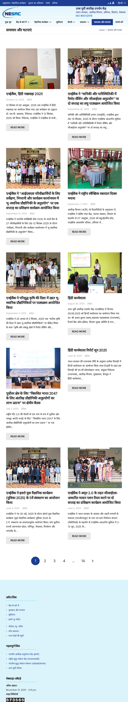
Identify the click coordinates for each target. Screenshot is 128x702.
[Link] (11, 12)
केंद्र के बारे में (14, 605)
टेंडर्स (48, 3)
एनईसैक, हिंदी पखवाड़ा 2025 (24, 94)
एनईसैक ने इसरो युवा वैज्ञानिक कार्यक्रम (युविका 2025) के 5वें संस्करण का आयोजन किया (32, 498)
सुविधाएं (12, 614)
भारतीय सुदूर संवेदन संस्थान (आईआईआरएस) (27, 663)
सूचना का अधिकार (35, 3)
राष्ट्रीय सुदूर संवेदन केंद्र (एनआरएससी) (24, 659)
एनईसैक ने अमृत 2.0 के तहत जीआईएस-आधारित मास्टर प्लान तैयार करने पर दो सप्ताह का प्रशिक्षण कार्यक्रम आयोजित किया (94, 498)
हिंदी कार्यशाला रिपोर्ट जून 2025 (87, 350)
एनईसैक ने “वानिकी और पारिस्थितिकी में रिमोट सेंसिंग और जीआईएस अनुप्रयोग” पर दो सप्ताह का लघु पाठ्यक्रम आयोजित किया (94, 98)
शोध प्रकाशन (14, 631)
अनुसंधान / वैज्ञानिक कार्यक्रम (14, 3)
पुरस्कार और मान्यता (17, 610)
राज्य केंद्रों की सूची (16, 635)
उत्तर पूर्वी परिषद (15, 668)
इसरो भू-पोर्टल (14, 619)
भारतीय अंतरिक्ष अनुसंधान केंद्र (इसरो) (24, 654)
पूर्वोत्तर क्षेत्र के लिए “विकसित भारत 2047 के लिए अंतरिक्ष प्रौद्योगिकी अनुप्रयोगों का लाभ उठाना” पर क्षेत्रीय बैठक (32, 398)
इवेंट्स (29, 99)
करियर (55, 3)
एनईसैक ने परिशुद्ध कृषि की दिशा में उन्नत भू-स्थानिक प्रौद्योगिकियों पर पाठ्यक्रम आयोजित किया (33, 303)
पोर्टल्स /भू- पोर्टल (16, 626)
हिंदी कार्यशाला (77, 298)
